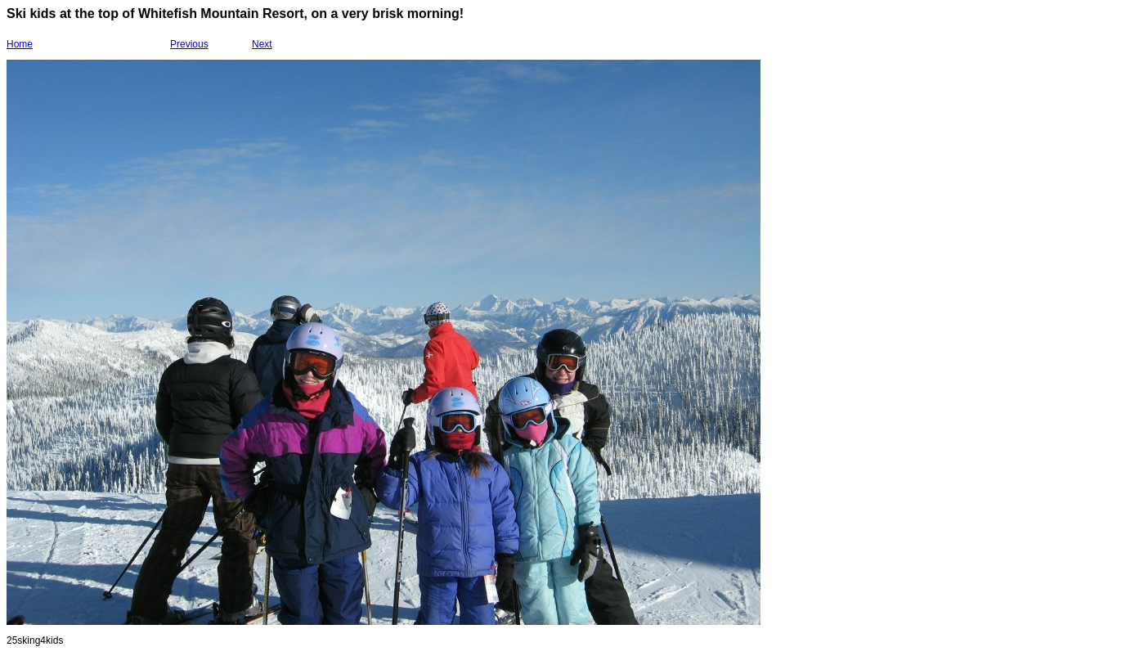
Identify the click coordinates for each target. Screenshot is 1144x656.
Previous (189, 44)
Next (262, 44)
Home (20, 44)
